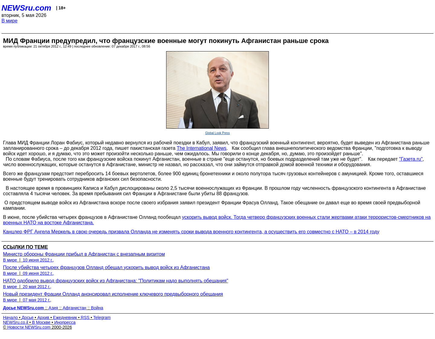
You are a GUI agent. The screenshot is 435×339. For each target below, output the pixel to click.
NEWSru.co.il (15, 322)
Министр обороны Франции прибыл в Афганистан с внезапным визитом (84, 254)
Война (97, 307)
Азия (53, 307)
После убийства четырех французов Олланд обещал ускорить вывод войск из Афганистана (106, 267)
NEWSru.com (26, 7)
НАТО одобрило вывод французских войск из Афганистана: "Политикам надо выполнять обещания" (115, 280)
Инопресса (65, 322)
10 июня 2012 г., (38, 260)
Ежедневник (65, 317)
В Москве (41, 322)
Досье (27, 317)
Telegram (102, 317)
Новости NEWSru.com (28, 327)
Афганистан (74, 307)
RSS (85, 317)
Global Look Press (217, 133)
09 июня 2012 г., (38, 273)
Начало (10, 317)
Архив (43, 317)
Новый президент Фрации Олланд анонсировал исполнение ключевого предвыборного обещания (113, 294)
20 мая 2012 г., (37, 286)
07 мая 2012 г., (37, 300)
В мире (10, 20)
